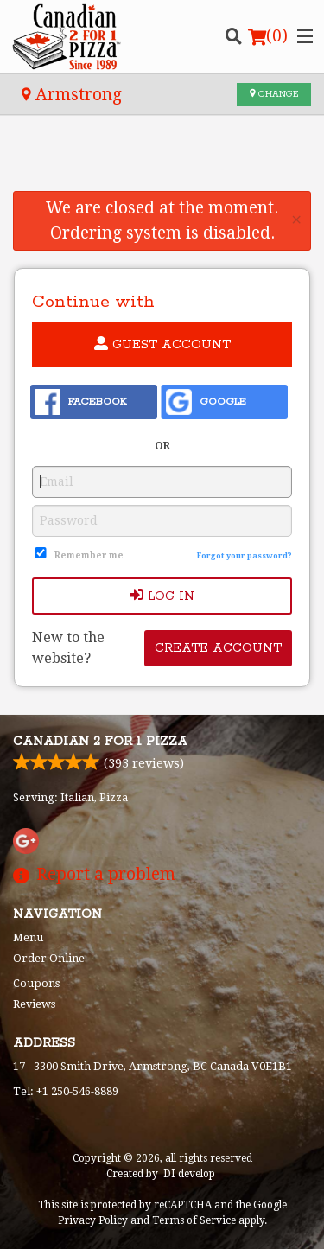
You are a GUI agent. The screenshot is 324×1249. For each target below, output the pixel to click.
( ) (268, 36)
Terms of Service (194, 1220)
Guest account (162, 344)
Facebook (80, 402)
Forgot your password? (244, 555)
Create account (218, 648)
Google (206, 402)
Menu (28, 937)
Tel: (65, 1091)
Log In (162, 596)
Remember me (89, 555)
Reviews (34, 1003)
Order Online (49, 958)
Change (274, 94)
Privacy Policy (93, 1220)
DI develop (189, 1174)
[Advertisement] (162, 163)
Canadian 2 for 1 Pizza (100, 741)
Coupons (36, 983)
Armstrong (72, 95)
